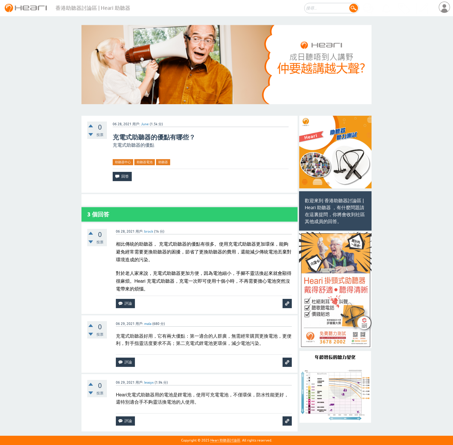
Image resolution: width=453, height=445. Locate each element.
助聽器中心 (123, 162)
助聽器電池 (145, 162)
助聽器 (163, 162)
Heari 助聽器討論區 (225, 440)
